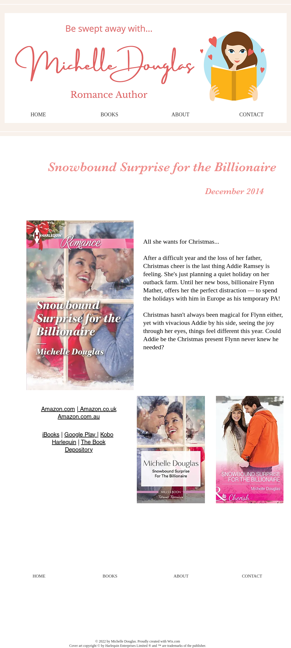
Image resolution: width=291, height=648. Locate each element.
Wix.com (173, 641)
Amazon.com (58, 409)
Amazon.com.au (79, 416)
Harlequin (64, 442)
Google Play (80, 434)
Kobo (106, 434)
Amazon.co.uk (97, 409)
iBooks (50, 434)
